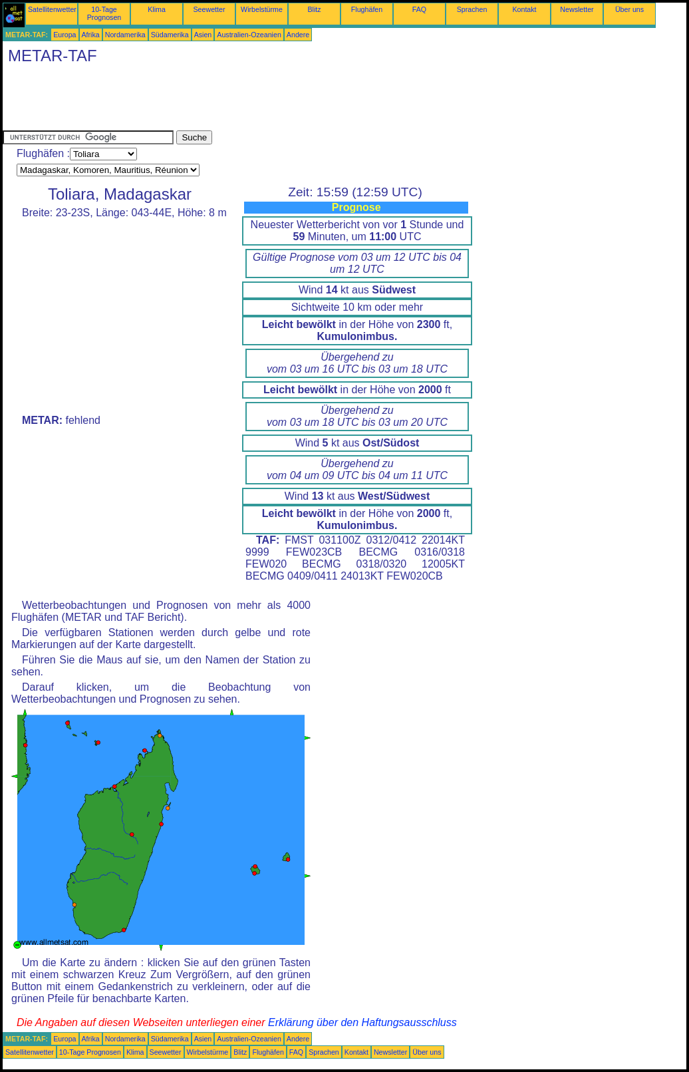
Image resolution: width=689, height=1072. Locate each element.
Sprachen (472, 9)
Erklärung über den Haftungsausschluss (362, 1022)
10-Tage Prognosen (104, 13)
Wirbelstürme (262, 9)
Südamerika (170, 35)
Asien (203, 35)
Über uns (629, 9)
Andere (298, 35)
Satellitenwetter (52, 9)
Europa (64, 35)
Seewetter (209, 9)
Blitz (314, 9)
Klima (157, 9)
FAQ (419, 9)
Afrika (91, 35)
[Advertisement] (245, 100)
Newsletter (576, 9)
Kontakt (524, 9)
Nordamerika (125, 35)
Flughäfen (366, 9)
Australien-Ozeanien (249, 35)
